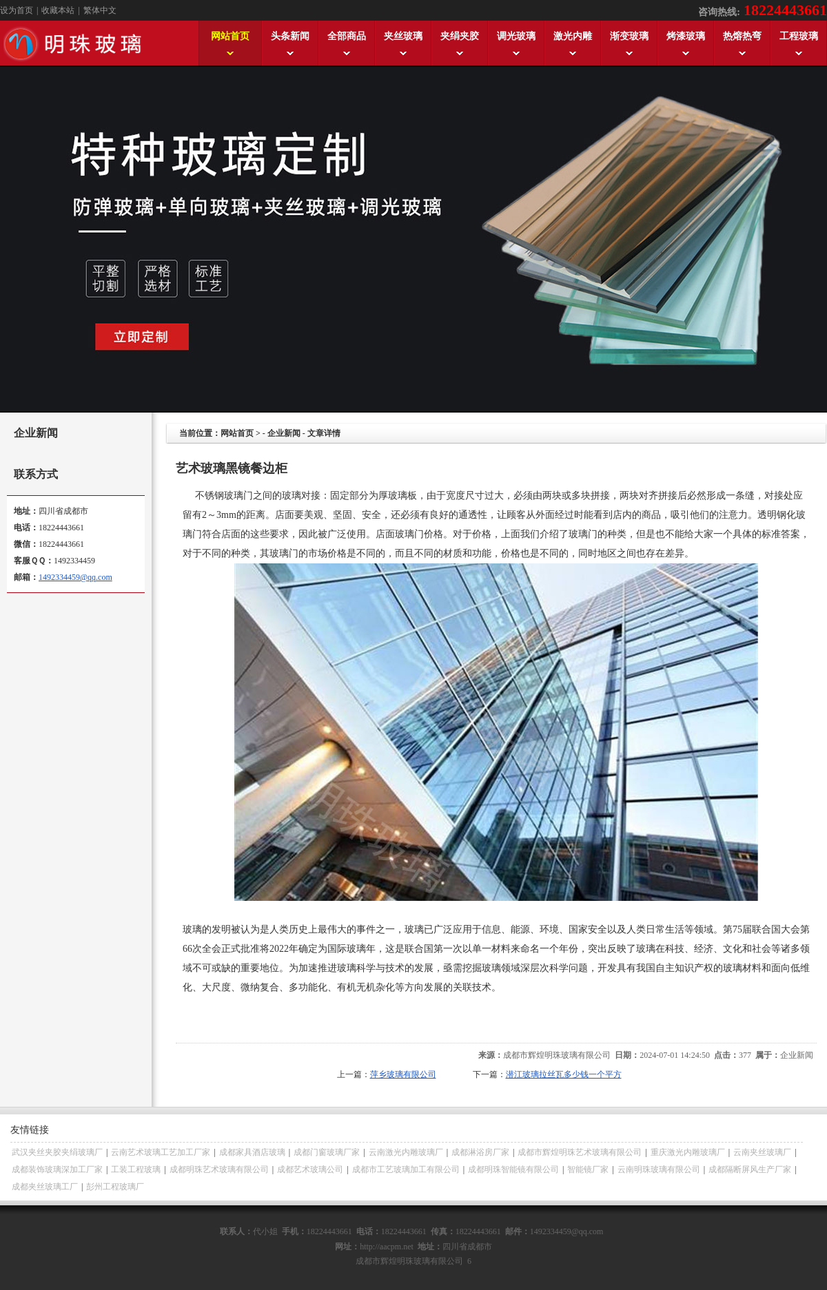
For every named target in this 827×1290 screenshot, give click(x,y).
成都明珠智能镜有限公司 (513, 1169)
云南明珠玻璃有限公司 (658, 1169)
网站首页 (237, 433)
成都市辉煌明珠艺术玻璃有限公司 (580, 1152)
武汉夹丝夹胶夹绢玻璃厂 (57, 1152)
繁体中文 (99, 10)
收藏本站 (57, 10)
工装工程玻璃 (136, 1169)
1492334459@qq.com (75, 577)
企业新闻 (283, 433)
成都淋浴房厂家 (480, 1152)
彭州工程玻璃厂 (115, 1187)
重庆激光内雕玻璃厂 (688, 1152)
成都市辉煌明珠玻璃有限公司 (557, 1055)
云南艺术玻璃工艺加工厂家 (160, 1152)
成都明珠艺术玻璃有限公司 (219, 1169)
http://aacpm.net (387, 1246)
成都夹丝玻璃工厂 (45, 1187)
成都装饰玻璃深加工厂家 (57, 1169)
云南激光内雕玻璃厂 (406, 1152)
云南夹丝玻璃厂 (762, 1152)
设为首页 (16, 10)
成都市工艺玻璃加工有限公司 (406, 1169)
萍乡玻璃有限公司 (403, 1074)
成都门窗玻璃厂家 (327, 1152)
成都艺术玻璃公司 (310, 1169)
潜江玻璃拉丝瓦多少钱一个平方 (564, 1074)
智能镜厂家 (588, 1169)
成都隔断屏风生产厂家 (749, 1169)
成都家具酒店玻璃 (252, 1152)
